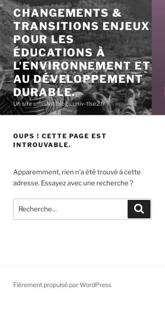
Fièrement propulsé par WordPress (62, 284)
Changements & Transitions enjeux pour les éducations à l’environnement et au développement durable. (82, 53)
